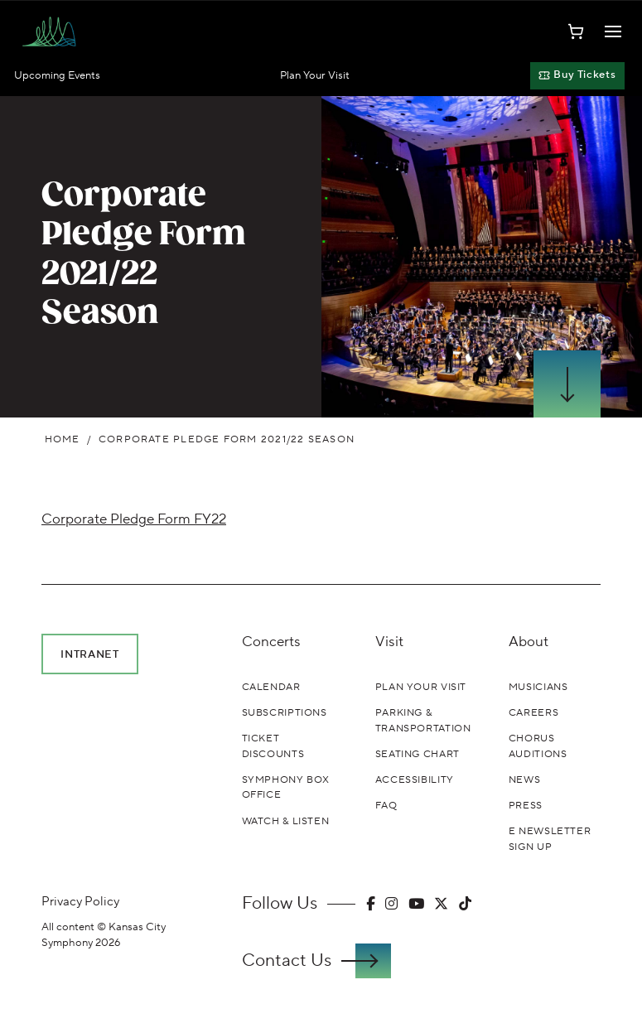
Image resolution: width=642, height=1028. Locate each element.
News (524, 779)
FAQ (386, 805)
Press (526, 805)
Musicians (538, 686)
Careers (533, 712)
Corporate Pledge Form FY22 (133, 519)
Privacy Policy (80, 902)
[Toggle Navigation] (613, 31)
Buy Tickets (576, 74)
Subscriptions (284, 712)
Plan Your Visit (315, 75)
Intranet (89, 654)
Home (62, 439)
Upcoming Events (57, 75)
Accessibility (414, 779)
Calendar (271, 686)
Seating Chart (417, 753)
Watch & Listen (286, 821)
